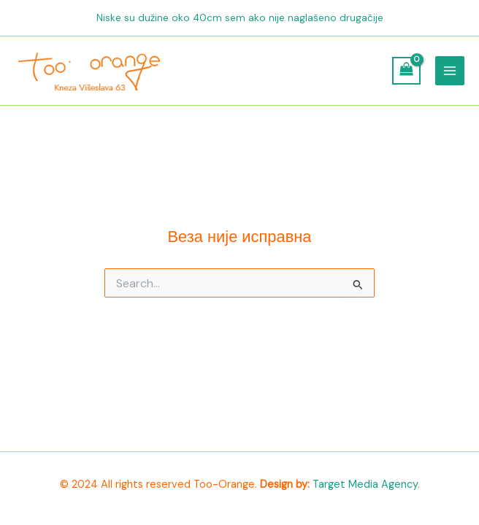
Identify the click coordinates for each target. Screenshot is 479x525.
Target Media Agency (365, 484)
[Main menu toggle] (449, 70)
